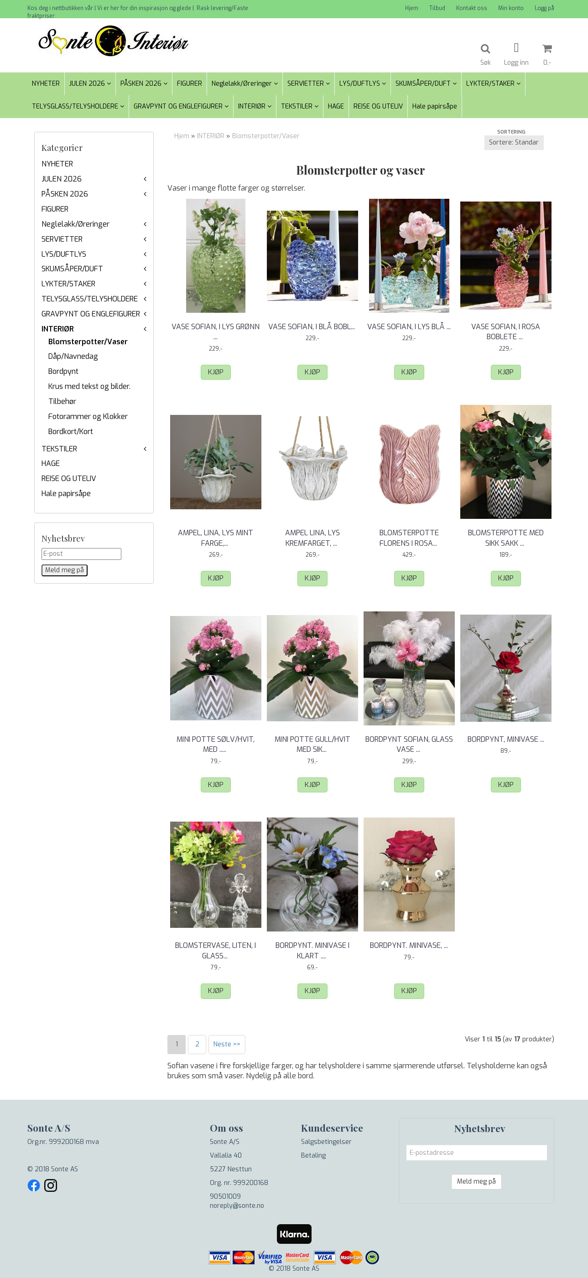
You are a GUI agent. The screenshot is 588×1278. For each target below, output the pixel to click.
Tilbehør (62, 401)
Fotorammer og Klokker (88, 416)
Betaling (313, 1155)
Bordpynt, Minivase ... (506, 739)
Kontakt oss (471, 8)
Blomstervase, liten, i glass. (215, 950)
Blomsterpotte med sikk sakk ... (506, 538)
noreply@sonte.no (237, 1205)
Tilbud (437, 8)
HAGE (51, 463)
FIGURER (55, 209)
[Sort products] (514, 142)
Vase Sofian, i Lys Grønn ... (216, 331)
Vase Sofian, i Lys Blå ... (409, 326)
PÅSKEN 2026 (65, 194)
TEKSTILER (59, 449)
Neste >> (226, 1044)
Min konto (511, 8)
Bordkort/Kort (70, 431)
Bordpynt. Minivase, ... (409, 945)
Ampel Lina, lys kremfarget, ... (312, 538)
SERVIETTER (62, 239)
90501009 (225, 1196)
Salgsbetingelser (326, 1142)
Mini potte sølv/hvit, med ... (216, 744)
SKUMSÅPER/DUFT (72, 269)
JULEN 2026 (62, 179)
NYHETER (57, 164)
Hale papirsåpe (66, 493)
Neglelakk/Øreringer (75, 224)
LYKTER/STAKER (68, 284)
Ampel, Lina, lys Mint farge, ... (215, 538)
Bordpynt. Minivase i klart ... (312, 950)
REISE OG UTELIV (69, 478)
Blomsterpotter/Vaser (88, 342)
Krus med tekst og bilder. (89, 386)
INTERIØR (58, 329)
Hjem (411, 8)
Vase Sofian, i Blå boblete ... (312, 331)
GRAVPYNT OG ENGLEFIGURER (91, 314)
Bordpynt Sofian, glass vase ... (409, 744)
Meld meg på (476, 1181)
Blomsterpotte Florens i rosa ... (409, 538)
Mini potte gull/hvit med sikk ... (312, 744)
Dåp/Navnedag (73, 356)
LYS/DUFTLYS (64, 254)
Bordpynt (63, 371)
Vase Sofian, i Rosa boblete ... (505, 331)
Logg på (544, 8)
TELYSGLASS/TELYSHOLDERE (90, 299)
